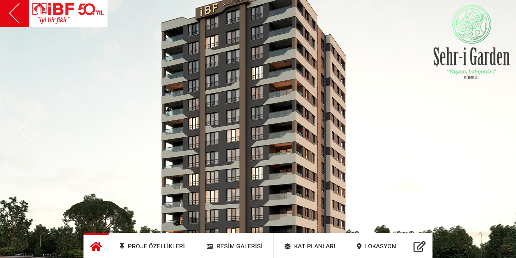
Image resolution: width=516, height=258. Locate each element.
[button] (25, 129)
